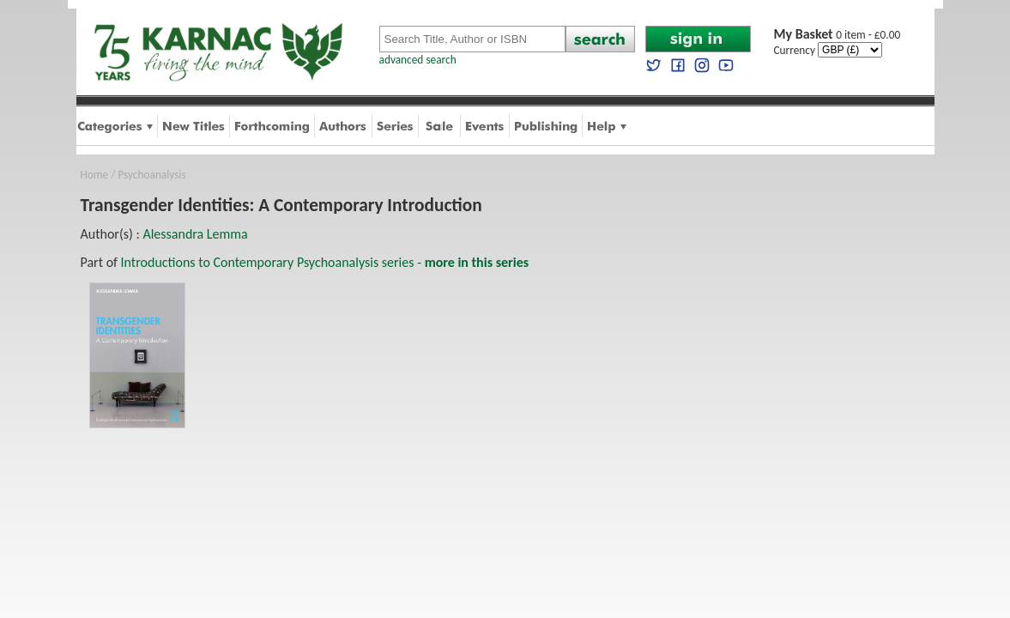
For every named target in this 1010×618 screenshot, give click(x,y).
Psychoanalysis (151, 174)
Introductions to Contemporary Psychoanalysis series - (325, 262)
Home (95, 174)
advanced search (418, 59)
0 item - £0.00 (837, 34)
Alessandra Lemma (194, 234)
